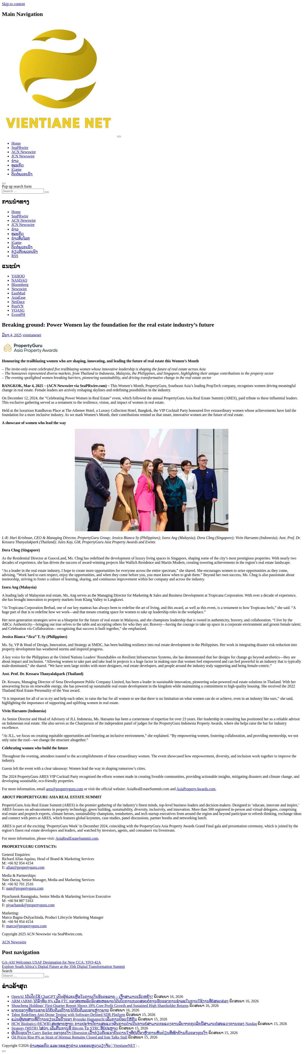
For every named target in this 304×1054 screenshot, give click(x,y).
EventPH (18, 315)
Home (16, 143)
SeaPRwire (19, 148)
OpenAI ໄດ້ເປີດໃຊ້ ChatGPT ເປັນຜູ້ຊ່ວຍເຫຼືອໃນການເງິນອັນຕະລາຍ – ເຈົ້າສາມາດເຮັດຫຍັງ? (82, 997)
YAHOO (18, 276)
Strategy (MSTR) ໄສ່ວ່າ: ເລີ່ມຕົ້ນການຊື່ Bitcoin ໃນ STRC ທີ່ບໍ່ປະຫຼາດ (64, 1028)
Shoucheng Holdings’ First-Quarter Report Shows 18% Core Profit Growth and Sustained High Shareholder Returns (100, 1006)
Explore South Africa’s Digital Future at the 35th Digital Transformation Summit (63, 967)
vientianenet (32, 335)
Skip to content (13, 4)
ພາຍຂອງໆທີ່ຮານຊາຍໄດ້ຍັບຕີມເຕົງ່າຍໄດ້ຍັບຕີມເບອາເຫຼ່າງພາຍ (60, 1010)
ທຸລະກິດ (17, 165)
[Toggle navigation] (119, 136)
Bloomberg (19, 285)
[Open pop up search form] (4, 183)
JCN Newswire (22, 156)
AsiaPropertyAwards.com (195, 789)
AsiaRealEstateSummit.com (77, 838)
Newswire (19, 289)
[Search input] (23, 191)
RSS (14, 256)
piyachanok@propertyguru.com (30, 905)
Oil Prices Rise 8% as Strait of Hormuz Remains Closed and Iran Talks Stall (69, 1037)
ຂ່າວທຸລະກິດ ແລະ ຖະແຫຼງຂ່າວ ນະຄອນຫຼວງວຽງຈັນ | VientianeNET (82, 1046)
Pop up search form (17, 186)
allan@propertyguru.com (25, 867)
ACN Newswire (23, 152)
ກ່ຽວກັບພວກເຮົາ (24, 252)
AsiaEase (18, 297)
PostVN (17, 306)
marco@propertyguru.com (26, 926)
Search (7, 971)
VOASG (17, 310)
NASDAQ (19, 280)
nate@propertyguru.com (24, 888)
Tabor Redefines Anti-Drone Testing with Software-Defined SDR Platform (68, 1015)
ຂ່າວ (15, 161)
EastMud (18, 293)
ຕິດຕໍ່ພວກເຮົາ (22, 174)
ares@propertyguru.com (64, 789)
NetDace (18, 302)
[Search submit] (47, 192)
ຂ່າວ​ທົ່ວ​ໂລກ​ (20, 238)
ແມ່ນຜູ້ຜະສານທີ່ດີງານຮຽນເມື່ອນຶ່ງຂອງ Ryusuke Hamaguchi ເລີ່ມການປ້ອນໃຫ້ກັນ (74, 1019)
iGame (16, 169)
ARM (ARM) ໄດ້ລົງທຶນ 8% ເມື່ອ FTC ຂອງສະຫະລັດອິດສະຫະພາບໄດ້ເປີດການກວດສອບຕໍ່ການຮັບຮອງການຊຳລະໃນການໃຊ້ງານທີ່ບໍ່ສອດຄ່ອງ (119, 1001)
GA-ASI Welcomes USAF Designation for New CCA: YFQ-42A (51, 962)
